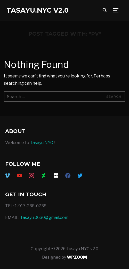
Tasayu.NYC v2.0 (37, 10)
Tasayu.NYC (41, 142)
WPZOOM (77, 257)
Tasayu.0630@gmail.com (44, 217)
